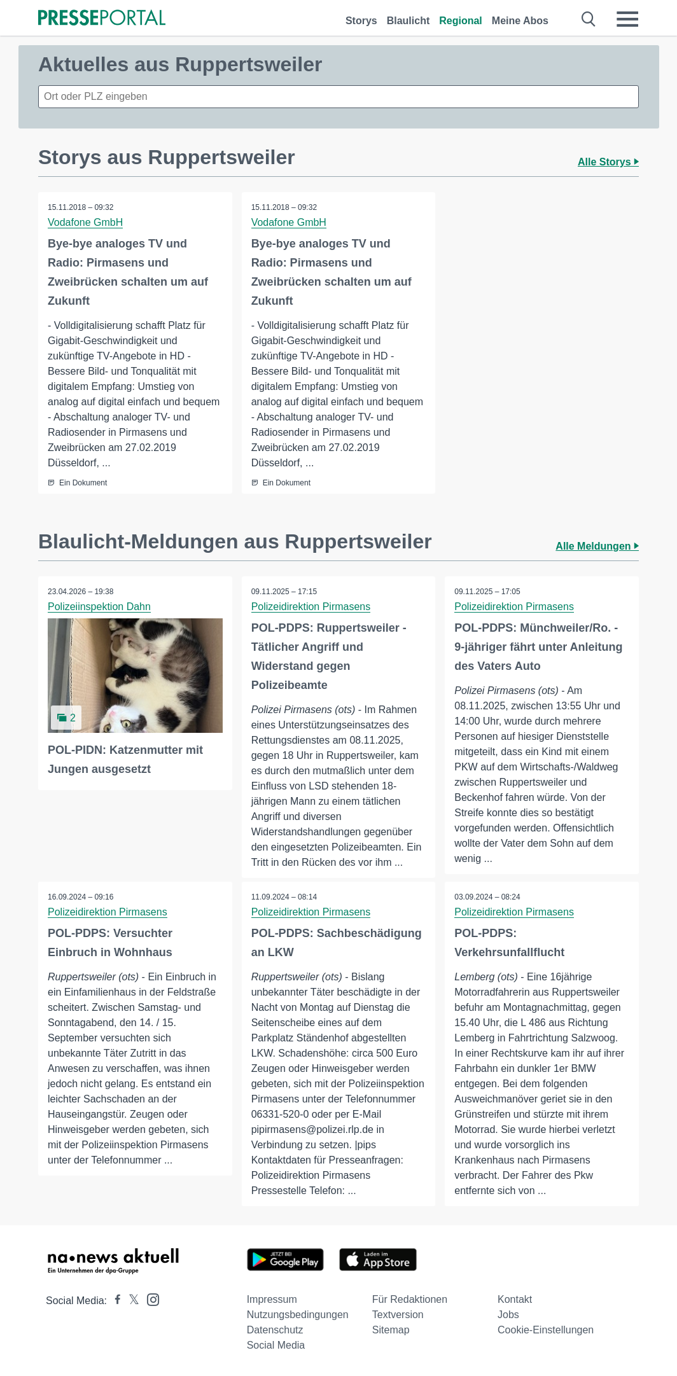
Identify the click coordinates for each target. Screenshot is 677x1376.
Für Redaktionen (409, 1299)
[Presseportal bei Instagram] (149, 1298)
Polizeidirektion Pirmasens (311, 606)
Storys (361, 20)
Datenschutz (275, 1329)
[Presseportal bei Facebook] (114, 1300)
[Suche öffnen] (589, 19)
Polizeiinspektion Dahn (99, 606)
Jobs (508, 1314)
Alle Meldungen (597, 546)
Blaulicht (408, 20)
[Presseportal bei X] (130, 1300)
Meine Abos (520, 20)
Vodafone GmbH (85, 222)
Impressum (272, 1299)
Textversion (398, 1314)
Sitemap (391, 1329)
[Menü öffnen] (627, 19)
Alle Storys (608, 161)
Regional (460, 20)
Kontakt (515, 1299)
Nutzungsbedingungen (298, 1314)
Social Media (276, 1345)
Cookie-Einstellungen (546, 1329)
